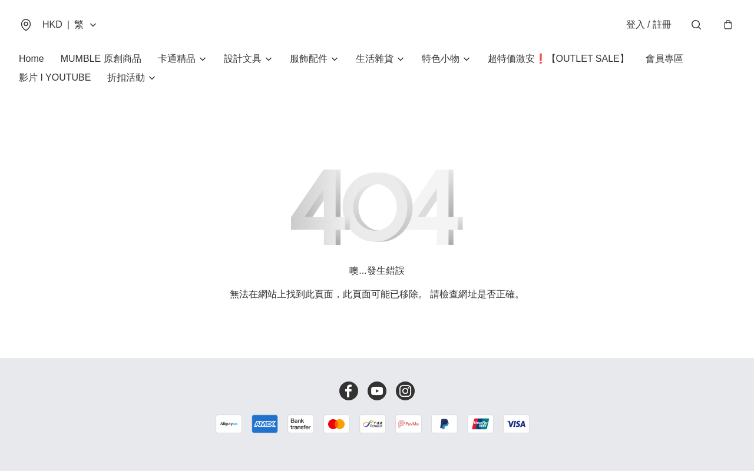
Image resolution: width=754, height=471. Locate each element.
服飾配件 (309, 59)
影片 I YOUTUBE (55, 77)
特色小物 (440, 59)
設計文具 (243, 59)
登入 (649, 24)
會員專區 (664, 59)
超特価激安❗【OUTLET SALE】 (558, 59)
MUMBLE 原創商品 (101, 59)
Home (31, 59)
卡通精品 (177, 59)
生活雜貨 (374, 59)
